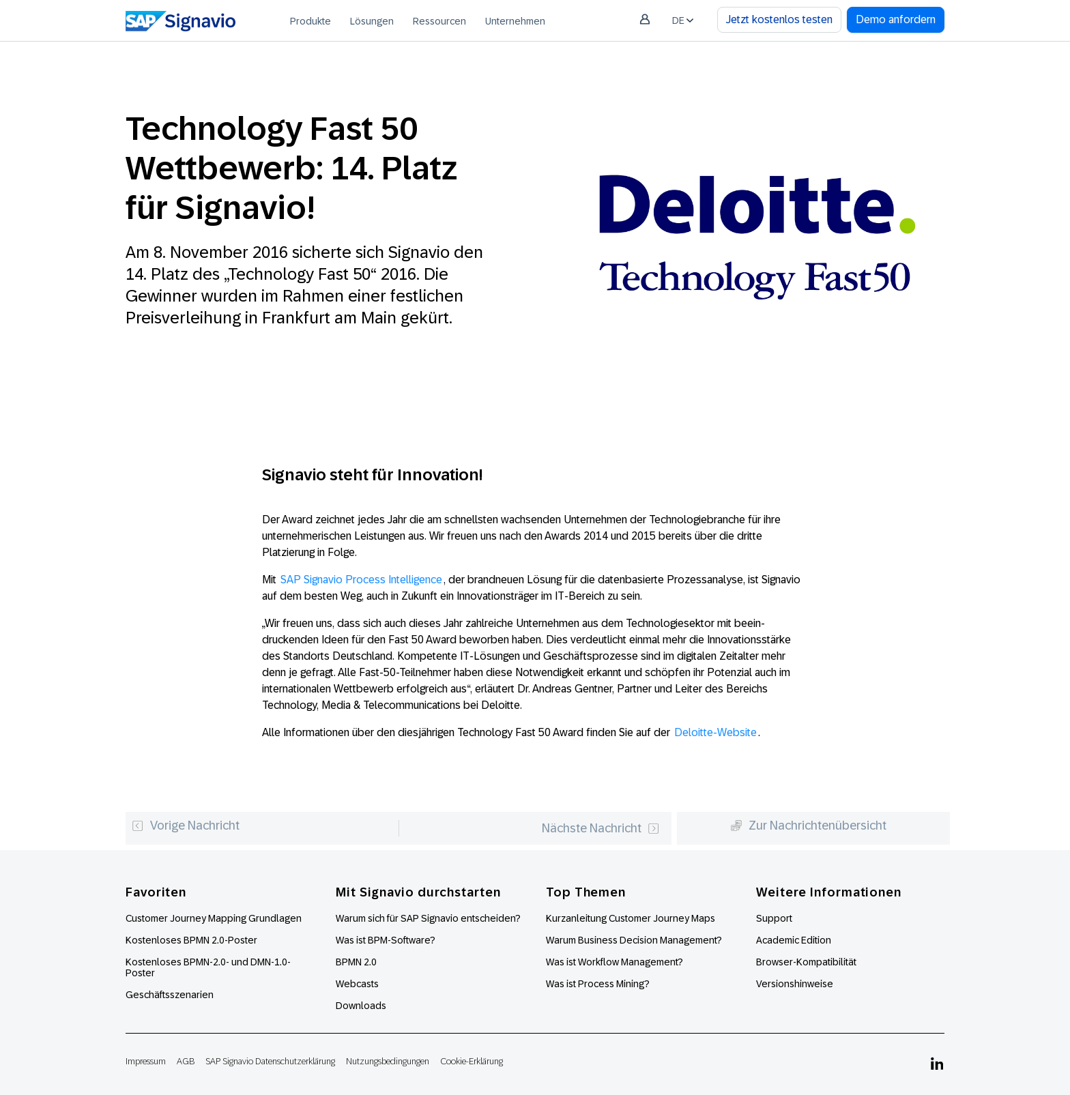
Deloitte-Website (715, 732)
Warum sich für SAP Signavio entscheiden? (428, 918)
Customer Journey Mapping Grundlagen (214, 918)
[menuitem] (310, 20)
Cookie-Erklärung (471, 1061)
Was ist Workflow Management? (614, 962)
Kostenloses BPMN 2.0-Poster (191, 940)
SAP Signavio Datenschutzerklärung (270, 1061)
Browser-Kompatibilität (806, 962)
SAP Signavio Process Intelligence (361, 579)
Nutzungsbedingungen (387, 1061)
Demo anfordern (896, 19)
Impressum (146, 1061)
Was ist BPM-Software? (385, 940)
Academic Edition (793, 940)
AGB (185, 1061)
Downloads (361, 1005)
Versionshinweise (794, 983)
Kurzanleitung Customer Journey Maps (630, 918)
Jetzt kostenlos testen (779, 19)
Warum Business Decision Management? (634, 940)
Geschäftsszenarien (170, 994)
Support (774, 918)
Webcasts (357, 983)
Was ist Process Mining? (598, 983)
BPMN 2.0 (356, 962)
